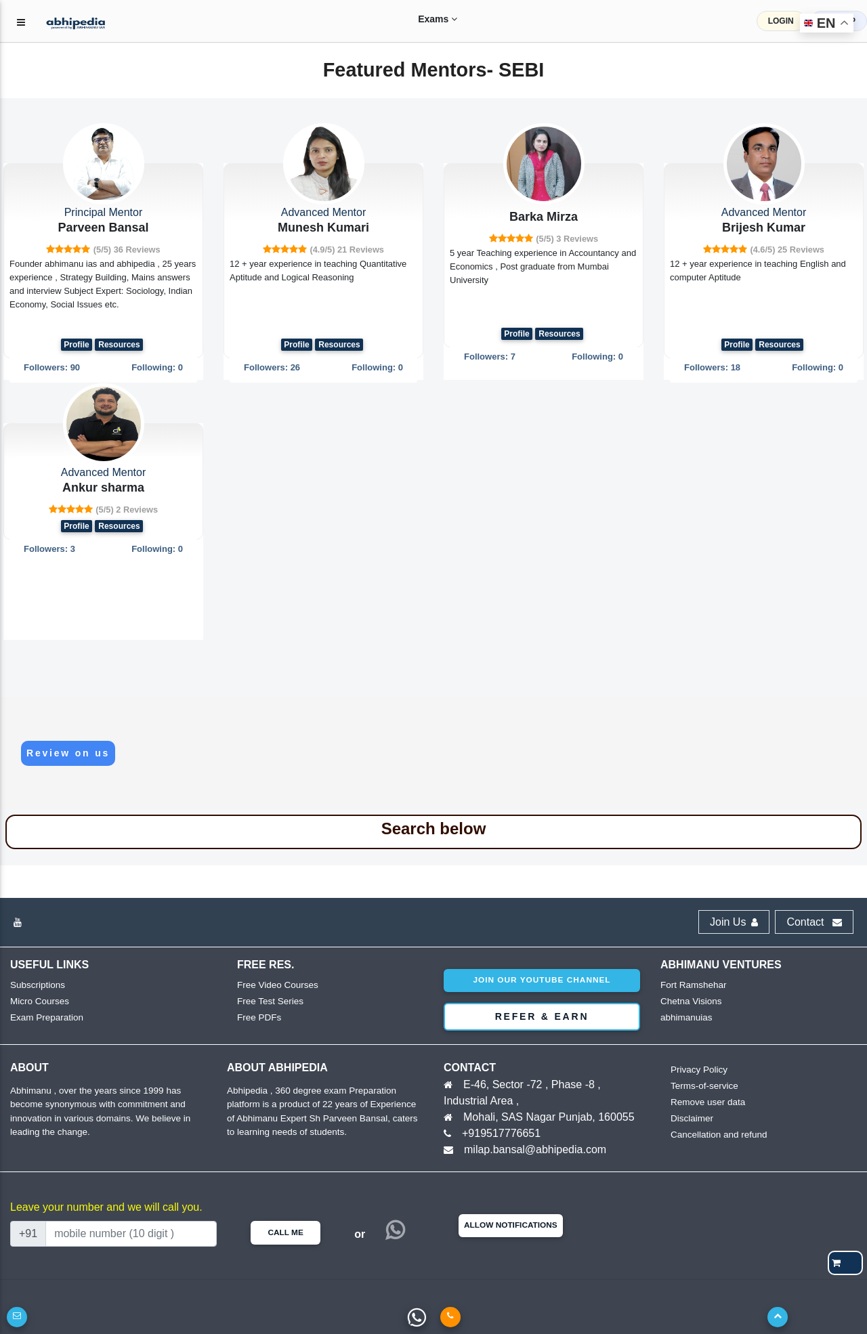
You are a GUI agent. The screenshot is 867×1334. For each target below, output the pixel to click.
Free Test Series (269, 1001)
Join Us (734, 922)
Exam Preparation (45, 1017)
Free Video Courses (276, 985)
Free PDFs (258, 1017)
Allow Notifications (510, 1225)
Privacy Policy (698, 1069)
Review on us (68, 753)
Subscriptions (36, 985)
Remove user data (706, 1102)
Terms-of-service (703, 1086)
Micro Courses (38, 1001)
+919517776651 (501, 1133)
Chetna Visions (689, 1001)
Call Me (285, 1232)
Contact (814, 922)
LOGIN (781, 21)
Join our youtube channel (541, 980)
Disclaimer (691, 1118)
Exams (424, 19)
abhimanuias (685, 1017)
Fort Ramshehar (692, 985)
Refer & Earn (542, 1016)
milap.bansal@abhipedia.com (535, 1149)
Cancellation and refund (717, 1134)
